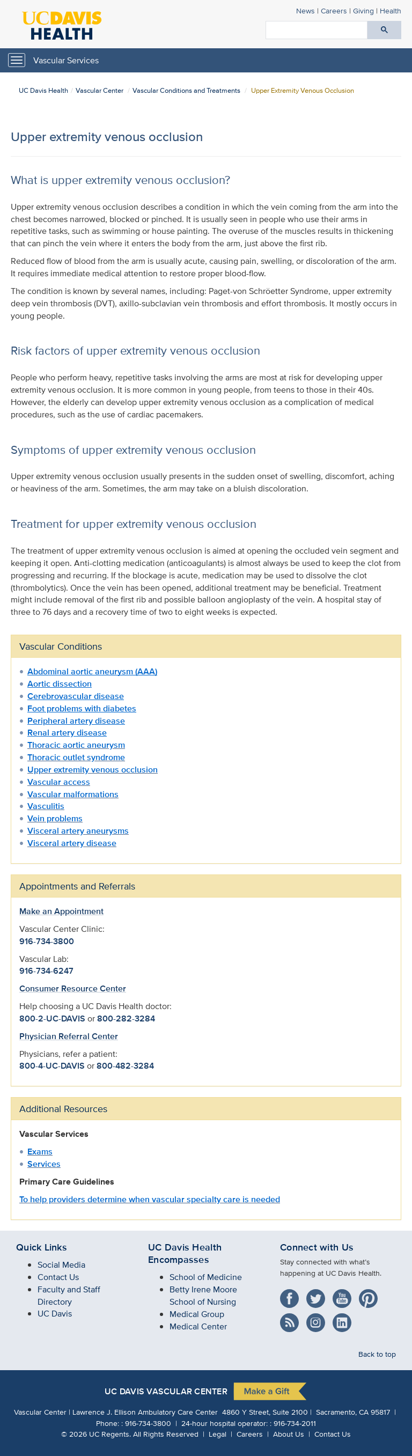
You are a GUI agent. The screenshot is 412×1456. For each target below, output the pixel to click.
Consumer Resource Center (72, 988)
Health (390, 10)
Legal (217, 1433)
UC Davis (55, 1313)
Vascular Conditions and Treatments (186, 90)
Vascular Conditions (60, 646)
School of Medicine (206, 1277)
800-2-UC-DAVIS (52, 1018)
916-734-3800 (46, 941)
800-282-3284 (126, 1018)
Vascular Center (99, 90)
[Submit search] (384, 30)
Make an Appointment (61, 911)
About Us (288, 1433)
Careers (334, 10)
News (305, 10)
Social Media (61, 1265)
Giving (363, 10)
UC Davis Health (43, 90)
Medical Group (197, 1314)
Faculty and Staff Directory (69, 1295)
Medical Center (198, 1326)
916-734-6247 (46, 971)
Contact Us (58, 1277)
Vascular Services (66, 60)
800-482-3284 (125, 1066)
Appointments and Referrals (77, 886)
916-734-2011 (295, 1423)
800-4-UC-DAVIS (52, 1066)
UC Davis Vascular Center (166, 1392)
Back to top (377, 1353)
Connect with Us (317, 1247)
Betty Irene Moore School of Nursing (203, 1295)
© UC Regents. (96, 1433)
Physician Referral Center (68, 1036)
